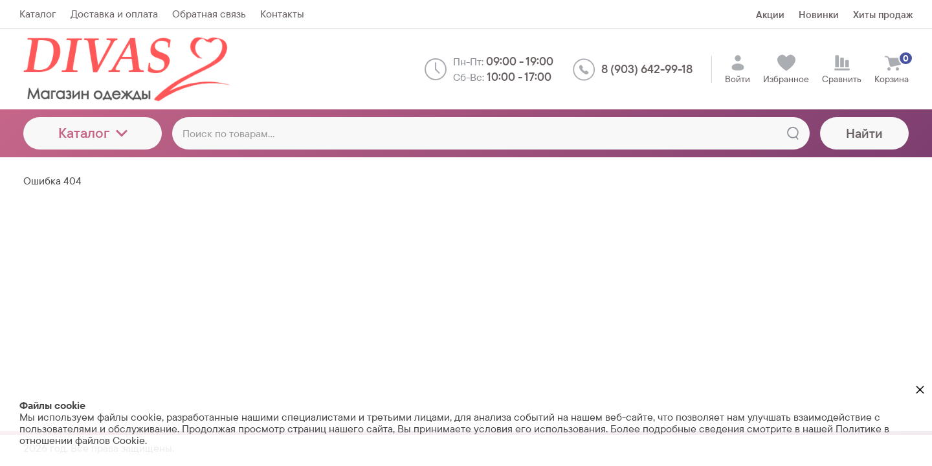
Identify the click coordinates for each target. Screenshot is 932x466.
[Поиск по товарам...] (491, 133)
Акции (770, 14)
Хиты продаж (883, 14)
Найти (864, 133)
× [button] (920, 389)
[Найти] (793, 133)
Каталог (93, 133)
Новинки (819, 14)
